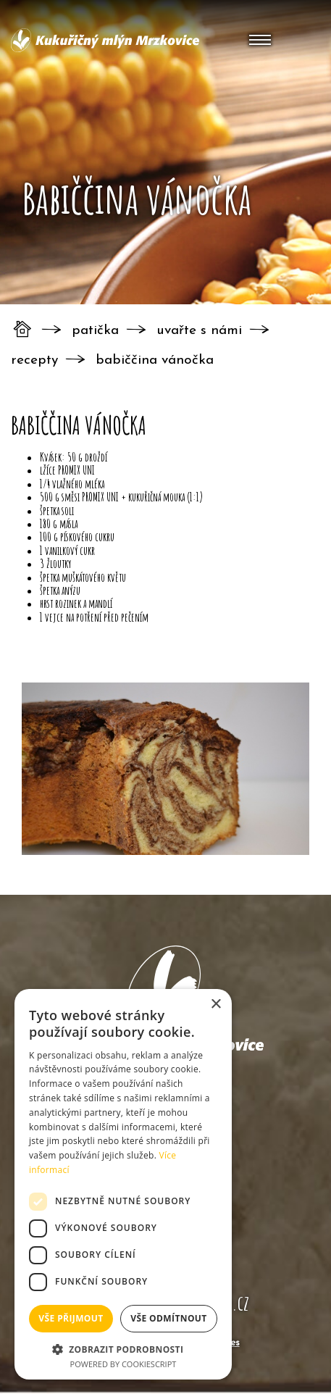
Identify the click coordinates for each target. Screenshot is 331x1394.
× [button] (215, 1004)
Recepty (34, 360)
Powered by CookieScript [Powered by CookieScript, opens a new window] (123, 1363)
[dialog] (123, 1184)
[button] (123, 1348)
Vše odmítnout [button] (168, 1318)
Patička (95, 331)
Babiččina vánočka (155, 360)
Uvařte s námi (199, 331)
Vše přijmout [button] (70, 1318)
